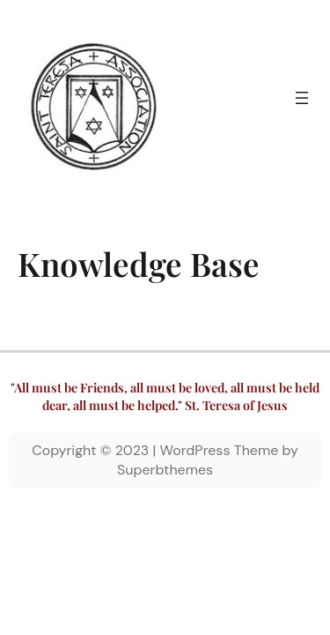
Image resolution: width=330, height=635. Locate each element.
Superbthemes (165, 469)
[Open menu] (301, 97)
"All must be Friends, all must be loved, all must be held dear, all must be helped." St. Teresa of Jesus (165, 396)
